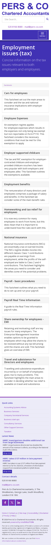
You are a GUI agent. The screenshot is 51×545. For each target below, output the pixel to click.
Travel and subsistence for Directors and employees (20, 361)
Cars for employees (15, 93)
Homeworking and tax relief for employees (23, 211)
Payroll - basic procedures (19, 281)
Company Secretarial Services (16, 415)
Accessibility (33, 513)
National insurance (15, 237)
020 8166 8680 (15, 26)
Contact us (13, 513)
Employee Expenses (16, 118)
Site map (22, 513)
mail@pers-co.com (33, 26)
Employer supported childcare (22, 152)
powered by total (22, 522)
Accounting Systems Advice (15, 407)
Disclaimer (44, 513)
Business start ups (11, 419)
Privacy (6, 515)
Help (13, 515)
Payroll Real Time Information (22, 300)
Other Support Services (13, 427)
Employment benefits (17, 184)
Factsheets (8, 85)
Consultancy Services (13, 423)
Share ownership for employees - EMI (24, 321)
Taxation (7, 431)
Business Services (11, 411)
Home (4, 513)
